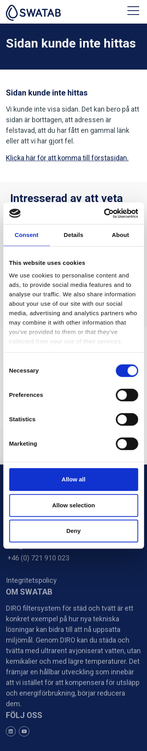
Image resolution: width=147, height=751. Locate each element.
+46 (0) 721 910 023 (37, 558)
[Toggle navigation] (134, 11)
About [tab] (120, 234)
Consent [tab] (26, 234)
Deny (73, 530)
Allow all (73, 479)
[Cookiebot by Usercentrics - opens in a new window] (104, 213)
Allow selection (73, 505)
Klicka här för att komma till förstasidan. (67, 158)
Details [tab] (73, 234)
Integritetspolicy (31, 580)
